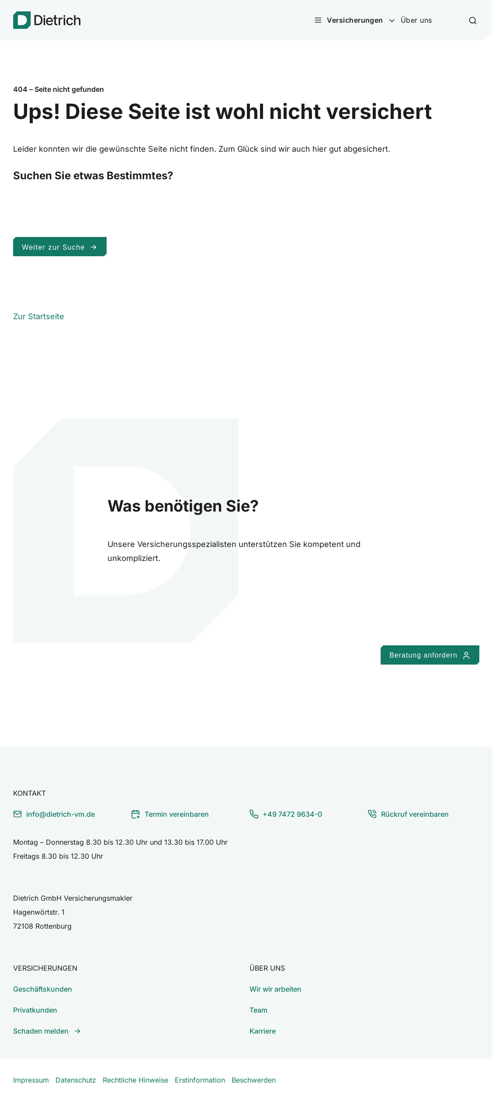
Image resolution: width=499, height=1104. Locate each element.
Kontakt (29, 793)
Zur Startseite (38, 316)
